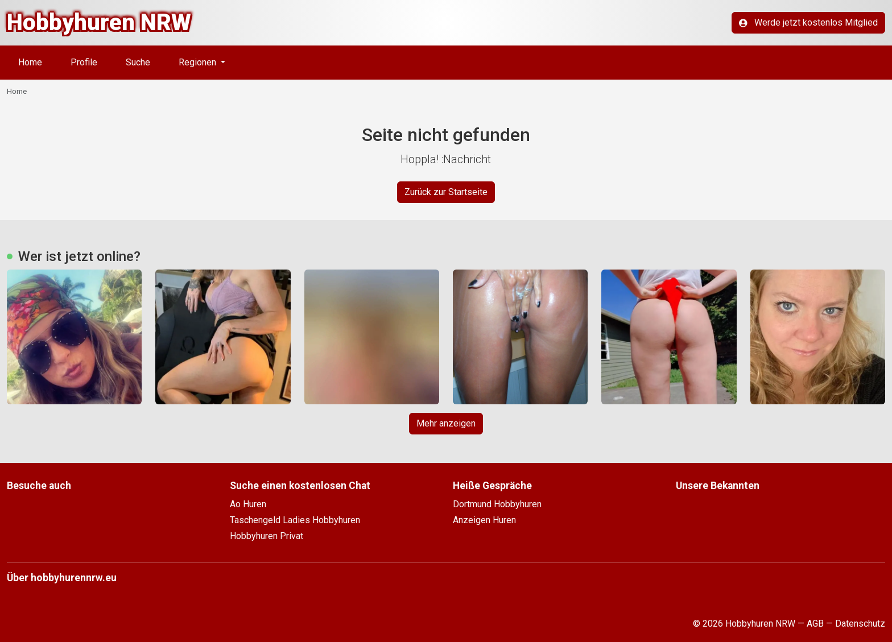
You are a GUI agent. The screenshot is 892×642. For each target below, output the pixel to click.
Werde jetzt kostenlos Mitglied (808, 22)
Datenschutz (860, 623)
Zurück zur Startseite (446, 192)
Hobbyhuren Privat (266, 536)
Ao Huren (248, 504)
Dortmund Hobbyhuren (497, 504)
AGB (815, 623)
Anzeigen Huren (484, 520)
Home (30, 62)
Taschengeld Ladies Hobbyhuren (295, 520)
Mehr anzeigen (446, 423)
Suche (138, 62)
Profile (84, 62)
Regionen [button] (198, 62)
